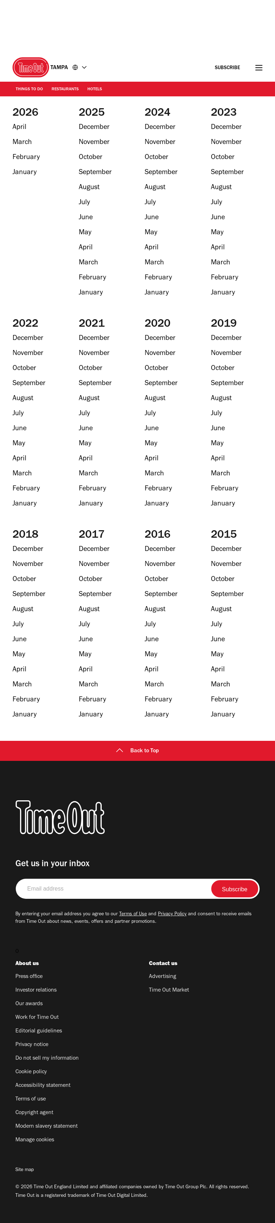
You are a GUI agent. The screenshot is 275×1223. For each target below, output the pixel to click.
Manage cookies (34, 1140)
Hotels (94, 89)
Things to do (29, 89)
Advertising (162, 977)
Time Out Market (169, 990)
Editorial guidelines (38, 1031)
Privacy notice (31, 1045)
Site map (24, 1170)
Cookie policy (31, 1072)
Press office (29, 977)
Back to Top (137, 751)
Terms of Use (133, 914)
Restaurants (65, 89)
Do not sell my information (47, 1058)
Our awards (29, 1004)
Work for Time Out (37, 1018)
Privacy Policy (172, 914)
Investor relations (36, 990)
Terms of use (30, 1099)
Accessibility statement (43, 1086)
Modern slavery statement (46, 1127)
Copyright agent (34, 1113)
